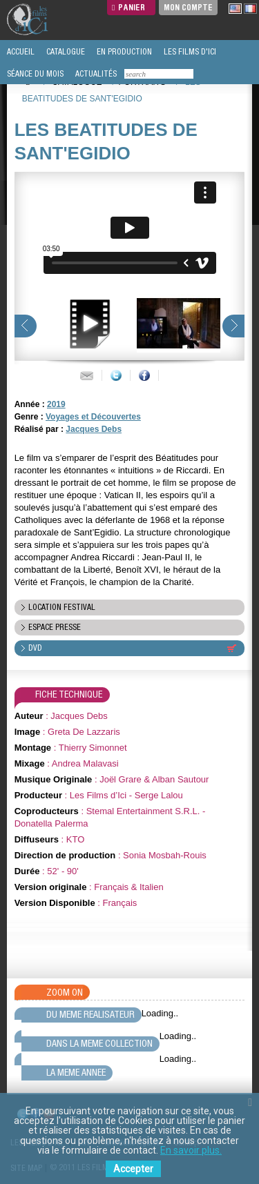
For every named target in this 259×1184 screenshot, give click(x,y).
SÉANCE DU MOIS (34, 74)
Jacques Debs (94, 429)
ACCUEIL (20, 52)
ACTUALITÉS (95, 74)
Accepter (133, 1168)
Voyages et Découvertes (93, 417)
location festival (61, 607)
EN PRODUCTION (123, 52)
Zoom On (64, 992)
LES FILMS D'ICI (189, 52)
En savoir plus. (191, 1150)
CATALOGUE (64, 52)
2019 (56, 404)
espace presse (54, 627)
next (233, 326)
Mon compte (188, 7)
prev (26, 326)
